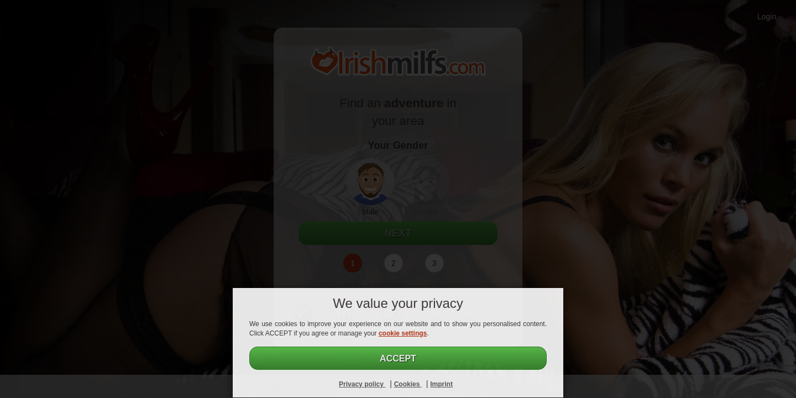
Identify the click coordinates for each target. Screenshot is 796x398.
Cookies (408, 384)
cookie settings (403, 333)
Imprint (441, 384)
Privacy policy (362, 384)
